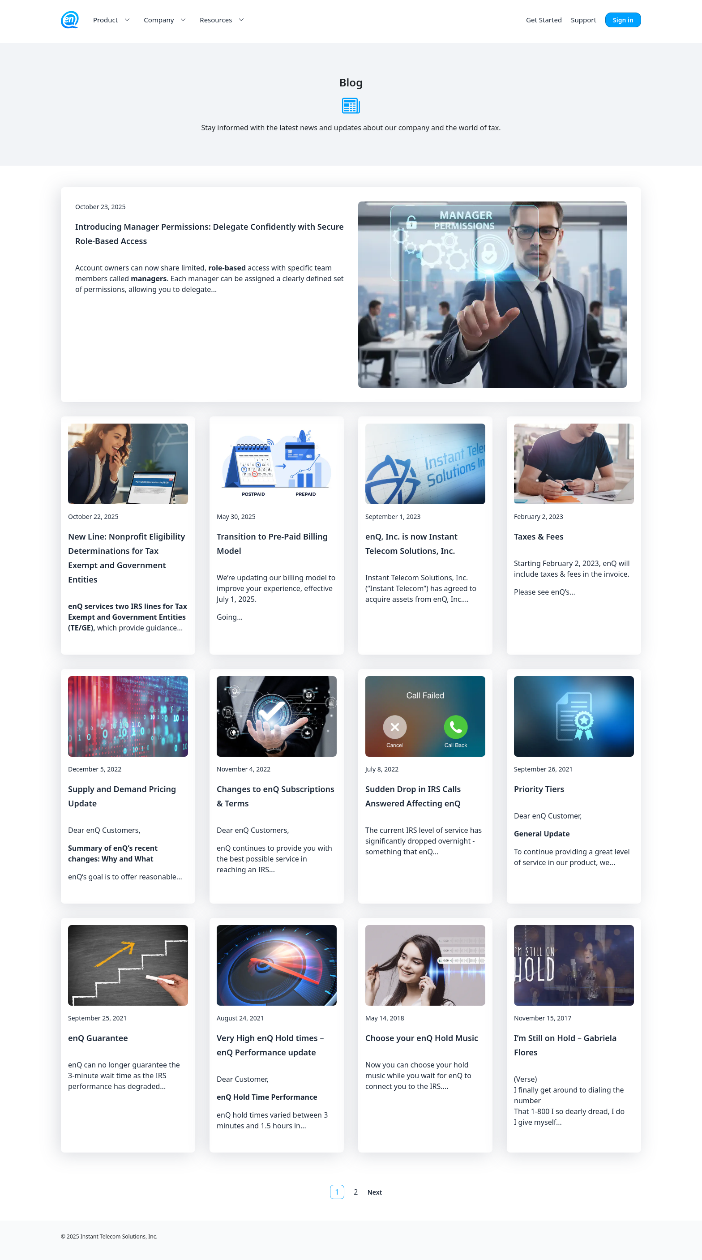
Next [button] (375, 1192)
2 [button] (356, 1192)
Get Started (544, 19)
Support (583, 19)
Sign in (623, 20)
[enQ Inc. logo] (70, 20)
